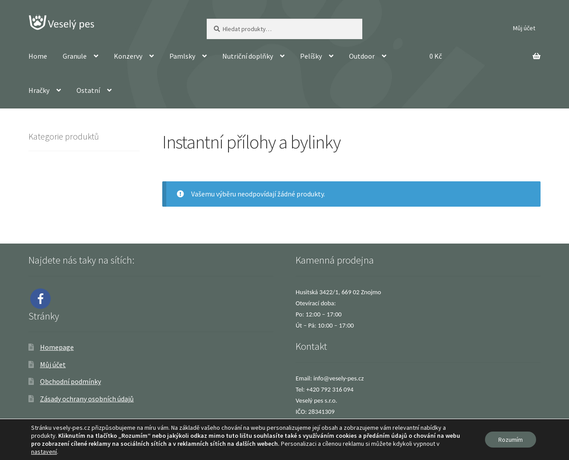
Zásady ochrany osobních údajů (87, 398)
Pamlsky (182, 56)
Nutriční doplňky (247, 56)
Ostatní (88, 90)
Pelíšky (311, 56)
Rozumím (510, 440)
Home (37, 56)
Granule (75, 56)
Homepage (57, 347)
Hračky (38, 90)
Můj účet (524, 28)
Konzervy (128, 56)
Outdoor (362, 56)
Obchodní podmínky (70, 381)
